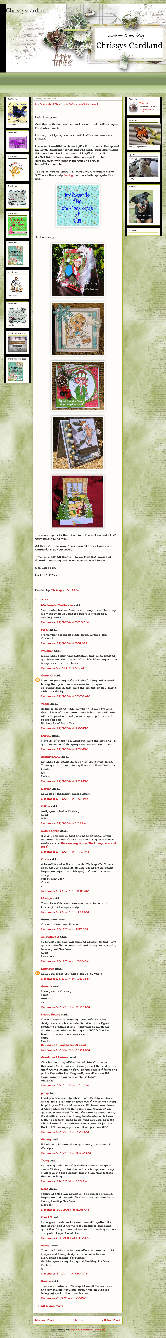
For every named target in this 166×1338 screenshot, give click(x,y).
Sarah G (47, 675)
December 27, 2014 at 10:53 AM (65, 696)
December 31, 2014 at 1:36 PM (63, 1298)
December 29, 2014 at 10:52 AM (66, 1153)
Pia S (45, 629)
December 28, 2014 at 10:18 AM (65, 961)
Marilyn (46, 898)
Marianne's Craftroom (57, 605)
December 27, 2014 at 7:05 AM (65, 622)
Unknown (47, 968)
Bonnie (46, 1281)
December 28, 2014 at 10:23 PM (65, 978)
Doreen (46, 788)
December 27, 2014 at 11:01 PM (64, 798)
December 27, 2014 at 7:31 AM (64, 643)
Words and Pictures (55, 1057)
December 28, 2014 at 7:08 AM (65, 912)
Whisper (47, 650)
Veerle (45, 703)
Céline (45, 806)
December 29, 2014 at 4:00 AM (65, 1049)
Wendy (46, 1139)
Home (78, 1320)
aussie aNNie (50, 830)
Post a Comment (50, 1305)
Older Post (111, 1320)
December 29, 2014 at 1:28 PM (64, 1181)
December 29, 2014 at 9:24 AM (65, 1132)
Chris (45, 859)
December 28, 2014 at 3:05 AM (65, 890)
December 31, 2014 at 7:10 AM (64, 1273)
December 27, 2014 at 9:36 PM (64, 728)
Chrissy (145, 103)
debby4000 (50, 756)
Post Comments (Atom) (88, 1329)
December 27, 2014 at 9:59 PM (64, 781)
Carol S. (47, 1217)
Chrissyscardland (27, 10)
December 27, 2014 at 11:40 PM (65, 851)
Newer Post (45, 1320)
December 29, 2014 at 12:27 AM (65, 1007)
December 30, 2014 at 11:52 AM (65, 1238)
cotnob (46, 1245)
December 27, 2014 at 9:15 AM (64, 668)
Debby (68, 175)
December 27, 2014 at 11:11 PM (64, 823)
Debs (44, 1188)
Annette (46, 986)
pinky (45, 1093)
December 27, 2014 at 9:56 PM (64, 749)
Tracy (45, 1160)
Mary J (46, 735)
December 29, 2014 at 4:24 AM (65, 1085)
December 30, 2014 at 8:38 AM (65, 1209)
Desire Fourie (50, 1014)
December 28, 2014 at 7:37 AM (64, 929)
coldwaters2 (50, 936)
